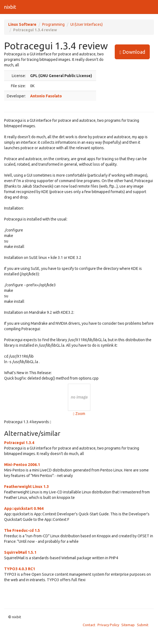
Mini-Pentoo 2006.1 (22, 464)
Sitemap (128, 625)
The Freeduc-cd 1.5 (22, 530)
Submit (142, 625)
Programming (53, 24)
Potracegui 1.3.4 (19, 442)
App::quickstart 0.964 (24, 508)
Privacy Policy (108, 625)
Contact (89, 625)
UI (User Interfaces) (86, 24)
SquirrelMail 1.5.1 (20, 552)
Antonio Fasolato (46, 96)
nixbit (10, 7)
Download (132, 52)
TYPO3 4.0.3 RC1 (19, 569)
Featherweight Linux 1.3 (26, 486)
